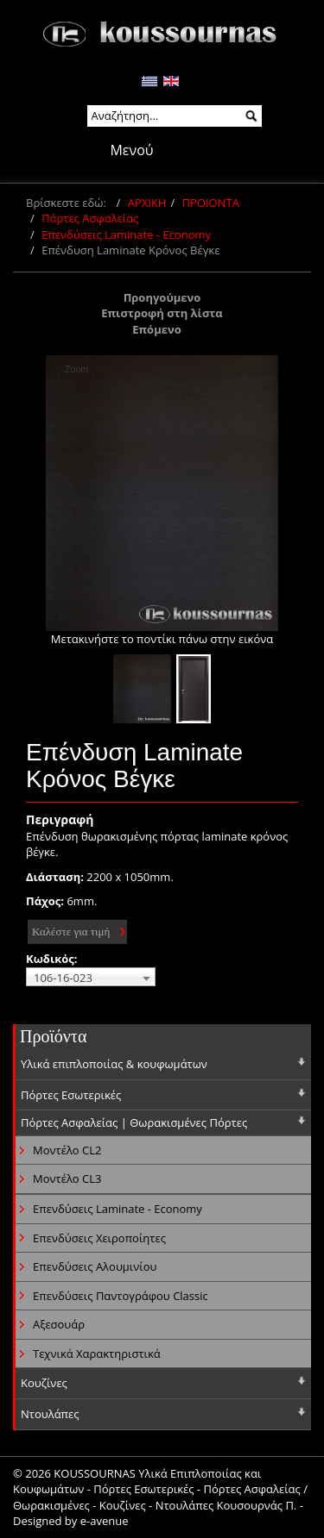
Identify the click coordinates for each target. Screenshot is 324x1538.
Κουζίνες (44, 1383)
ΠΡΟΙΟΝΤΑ (210, 202)
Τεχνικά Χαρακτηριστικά (97, 1353)
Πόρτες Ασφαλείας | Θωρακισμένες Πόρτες (134, 1122)
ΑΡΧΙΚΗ (147, 202)
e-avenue (104, 1521)
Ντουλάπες (50, 1414)
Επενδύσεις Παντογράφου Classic (120, 1296)
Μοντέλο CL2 (67, 1150)
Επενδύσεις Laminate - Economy (126, 234)
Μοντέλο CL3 (67, 1178)
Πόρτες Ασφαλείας (89, 218)
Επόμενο (156, 329)
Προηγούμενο (162, 297)
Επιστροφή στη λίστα (162, 313)
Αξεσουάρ (59, 1324)
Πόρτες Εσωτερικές (71, 1095)
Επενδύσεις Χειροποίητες (99, 1238)
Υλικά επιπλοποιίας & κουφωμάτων (114, 1064)
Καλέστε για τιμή (71, 931)
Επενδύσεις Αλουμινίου (94, 1266)
